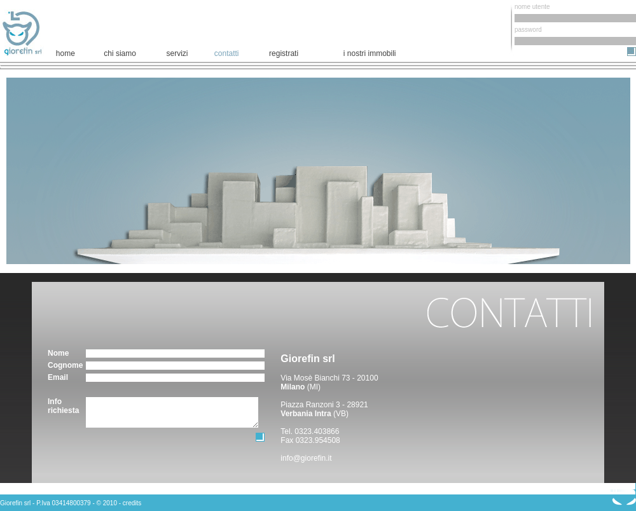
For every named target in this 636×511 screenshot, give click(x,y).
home (65, 53)
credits (132, 503)
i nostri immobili (369, 53)
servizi (177, 53)
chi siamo (120, 53)
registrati (283, 53)
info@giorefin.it (305, 458)
